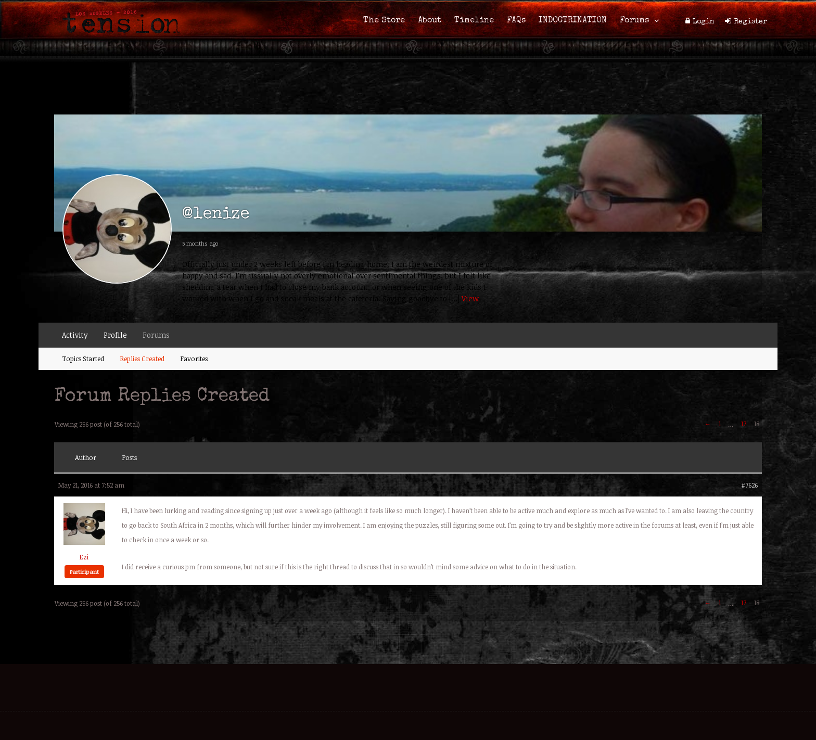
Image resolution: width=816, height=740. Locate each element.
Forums (634, 21)
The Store (384, 21)
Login (704, 21)
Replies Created (142, 358)
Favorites (194, 358)
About (429, 21)
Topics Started (83, 358)
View (470, 298)
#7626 (749, 485)
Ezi (84, 557)
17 (743, 423)
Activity (75, 335)
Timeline (474, 21)
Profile (115, 335)
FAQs (516, 21)
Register (750, 21)
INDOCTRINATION (573, 21)
